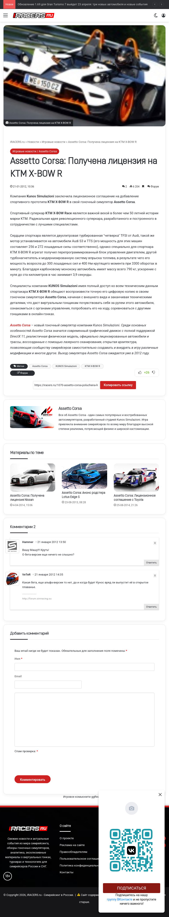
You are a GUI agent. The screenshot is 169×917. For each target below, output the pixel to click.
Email (18, 676)
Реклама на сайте (72, 845)
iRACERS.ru (17, 141)
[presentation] (48, 764)
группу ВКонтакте (119, 899)
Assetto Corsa (40, 366)
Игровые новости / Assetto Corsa (35, 151)
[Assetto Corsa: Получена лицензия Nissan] (32, 477)
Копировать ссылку (118, 385)
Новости (33, 141)
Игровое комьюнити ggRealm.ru (84, 796)
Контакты (66, 872)
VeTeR (26, 574)
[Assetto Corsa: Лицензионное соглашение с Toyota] (136, 477)
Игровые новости (53, 141)
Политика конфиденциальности (82, 865)
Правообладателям (73, 851)
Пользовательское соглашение (82, 858)
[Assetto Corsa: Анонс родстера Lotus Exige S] (84, 476)
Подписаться (131, 888)
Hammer (27, 542)
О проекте (67, 838)
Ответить (151, 562)
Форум (155, 186)
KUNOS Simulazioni (66, 366)
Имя (18, 658)
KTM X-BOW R (92, 366)
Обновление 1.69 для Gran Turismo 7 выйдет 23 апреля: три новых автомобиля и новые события (82, 8)
